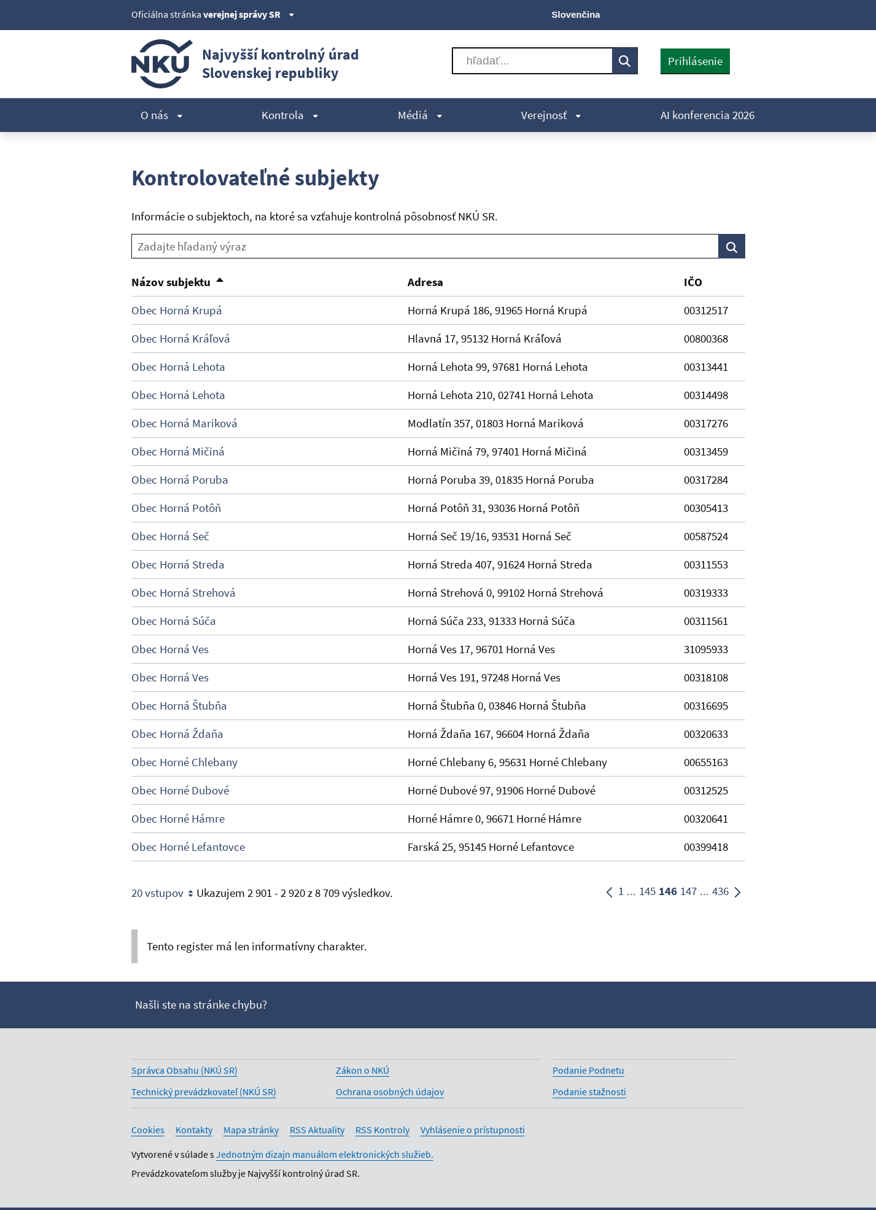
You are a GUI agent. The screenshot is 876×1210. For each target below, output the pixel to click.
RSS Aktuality (317, 1129)
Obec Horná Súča (173, 620)
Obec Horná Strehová (183, 592)
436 (720, 893)
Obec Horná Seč (170, 536)
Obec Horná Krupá (176, 310)
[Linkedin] (716, 13)
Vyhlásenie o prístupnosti (473, 1129)
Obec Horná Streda (178, 564)
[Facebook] (675, 13)
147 (688, 893)
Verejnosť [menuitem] (551, 114)
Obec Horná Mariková (184, 423)
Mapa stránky (251, 1129)
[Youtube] (696, 13)
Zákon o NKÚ (362, 1070)
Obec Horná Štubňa (179, 705)
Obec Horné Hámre (178, 818)
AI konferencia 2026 (707, 114)
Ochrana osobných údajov (390, 1091)
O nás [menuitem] (162, 114)
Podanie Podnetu (588, 1070)
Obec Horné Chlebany (184, 761)
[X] (654, 13)
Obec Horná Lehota (178, 366)
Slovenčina (576, 14)
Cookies (148, 1129)
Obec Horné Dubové (180, 790)
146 (668, 893)
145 (647, 893)
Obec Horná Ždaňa (177, 733)
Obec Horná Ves (170, 649)
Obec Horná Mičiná (178, 451)
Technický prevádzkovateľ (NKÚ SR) (203, 1091)
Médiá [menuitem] (420, 114)
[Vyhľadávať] (532, 61)
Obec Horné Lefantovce (188, 846)
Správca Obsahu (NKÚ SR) (184, 1070)
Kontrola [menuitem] (290, 114)
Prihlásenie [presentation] (695, 60)
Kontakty (194, 1129)
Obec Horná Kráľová (180, 338)
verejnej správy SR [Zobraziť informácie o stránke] (249, 14)
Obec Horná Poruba (179, 479)
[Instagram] (737, 13)
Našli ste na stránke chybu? (201, 1004)
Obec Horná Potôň (176, 507)
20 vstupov (163, 893)
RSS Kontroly (382, 1129)
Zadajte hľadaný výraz (192, 246)
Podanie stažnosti (589, 1091)
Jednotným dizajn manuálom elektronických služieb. (324, 1154)
